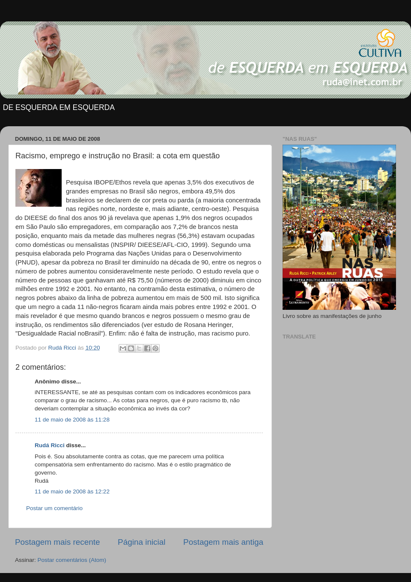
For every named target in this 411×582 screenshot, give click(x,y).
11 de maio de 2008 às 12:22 (72, 491)
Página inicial (141, 541)
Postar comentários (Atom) (72, 560)
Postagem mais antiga (223, 541)
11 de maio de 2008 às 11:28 (72, 419)
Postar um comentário (54, 508)
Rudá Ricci (50, 445)
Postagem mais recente (57, 541)
